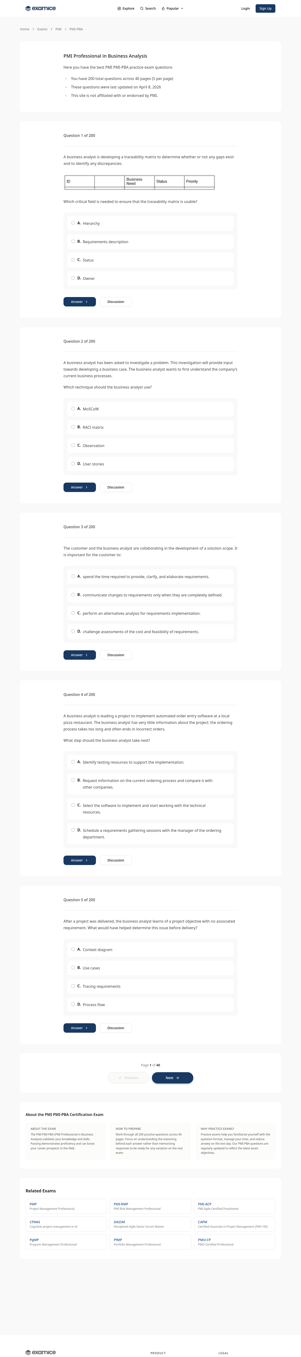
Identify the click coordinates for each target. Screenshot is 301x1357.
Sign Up (265, 8)
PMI (58, 29)
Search (148, 8)
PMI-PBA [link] (76, 29)
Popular (172, 8)
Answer (79, 301)
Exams (42, 29)
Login (245, 8)
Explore (125, 8)
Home (24, 29)
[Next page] (172, 1077)
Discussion (115, 301)
